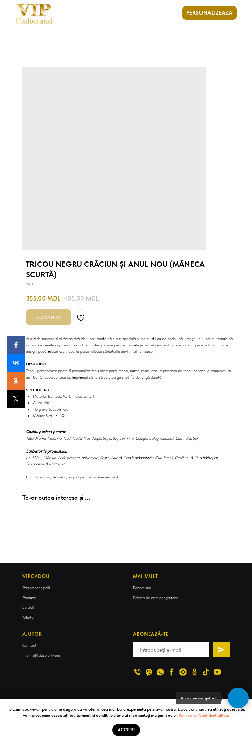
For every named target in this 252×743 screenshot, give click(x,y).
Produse (29, 597)
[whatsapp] (160, 672)
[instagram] (183, 672)
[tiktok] (206, 672)
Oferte (28, 617)
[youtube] (217, 672)
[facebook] (171, 672)
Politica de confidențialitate (155, 597)
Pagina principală (36, 587)
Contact (29, 645)
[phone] (137, 672)
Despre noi (142, 587)
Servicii (28, 607)
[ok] (194, 672)
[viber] (148, 672)
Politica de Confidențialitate (204, 715)
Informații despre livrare (41, 655)
